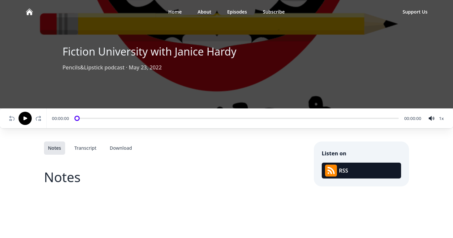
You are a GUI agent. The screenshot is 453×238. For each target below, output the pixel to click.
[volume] (431, 118)
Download (121, 148)
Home (175, 12)
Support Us (415, 12)
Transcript (85, 148)
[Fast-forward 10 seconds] (39, 118)
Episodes (237, 12)
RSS (336, 171)
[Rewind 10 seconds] (12, 118)
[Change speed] (441, 118)
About (204, 12)
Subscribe (274, 12)
